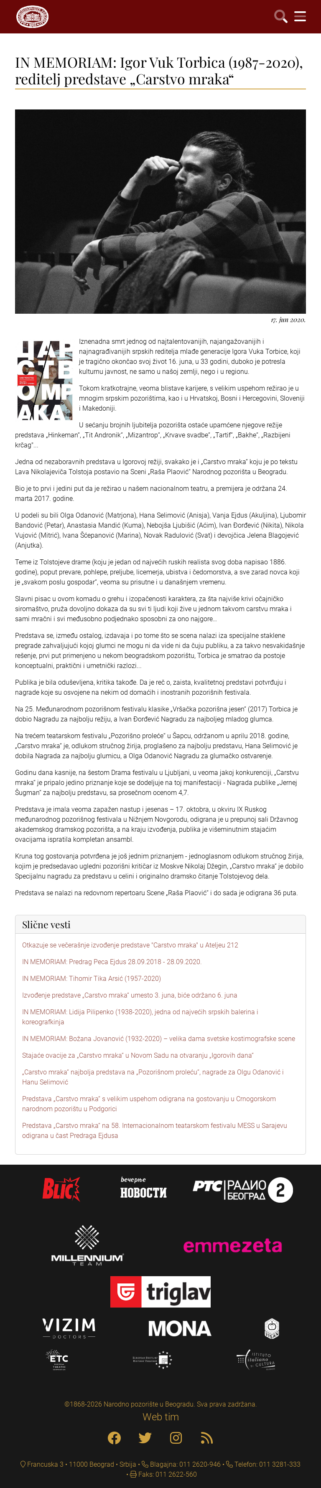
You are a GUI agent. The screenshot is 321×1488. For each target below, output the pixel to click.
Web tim (161, 1417)
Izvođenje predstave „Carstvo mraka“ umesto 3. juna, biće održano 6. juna (129, 995)
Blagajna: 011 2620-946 (184, 1464)
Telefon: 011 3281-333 (267, 1464)
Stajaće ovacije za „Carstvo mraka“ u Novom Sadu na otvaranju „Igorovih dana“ (138, 1055)
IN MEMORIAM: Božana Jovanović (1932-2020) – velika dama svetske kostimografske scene (158, 1039)
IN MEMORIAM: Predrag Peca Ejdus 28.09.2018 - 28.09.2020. (112, 962)
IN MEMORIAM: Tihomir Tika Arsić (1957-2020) (91, 979)
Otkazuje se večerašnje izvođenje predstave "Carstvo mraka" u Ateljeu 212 (130, 945)
